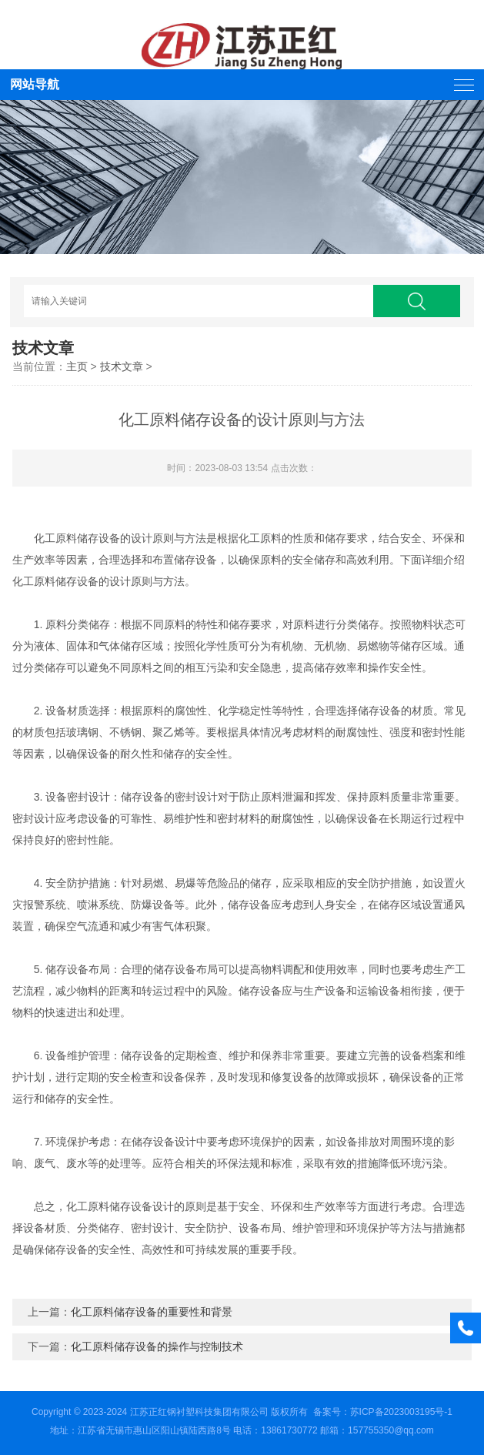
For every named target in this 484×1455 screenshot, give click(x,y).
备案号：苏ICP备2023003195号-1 (382, 1411)
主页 (77, 366)
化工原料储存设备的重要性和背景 (151, 1312)
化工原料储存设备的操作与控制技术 (157, 1346)
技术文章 (121, 366)
